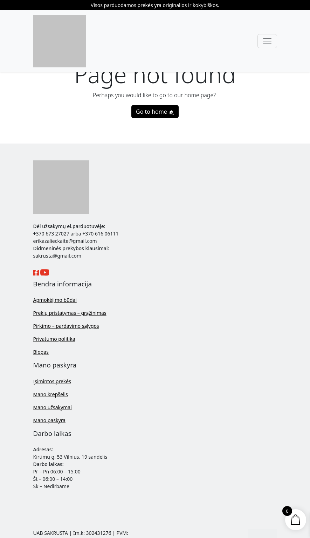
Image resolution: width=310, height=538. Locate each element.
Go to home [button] (155, 111)
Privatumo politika (54, 339)
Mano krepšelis (50, 394)
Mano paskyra (49, 420)
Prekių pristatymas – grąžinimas (69, 313)
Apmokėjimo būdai (55, 300)
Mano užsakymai (52, 407)
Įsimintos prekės (52, 381)
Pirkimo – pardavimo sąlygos (66, 326)
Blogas (41, 351)
